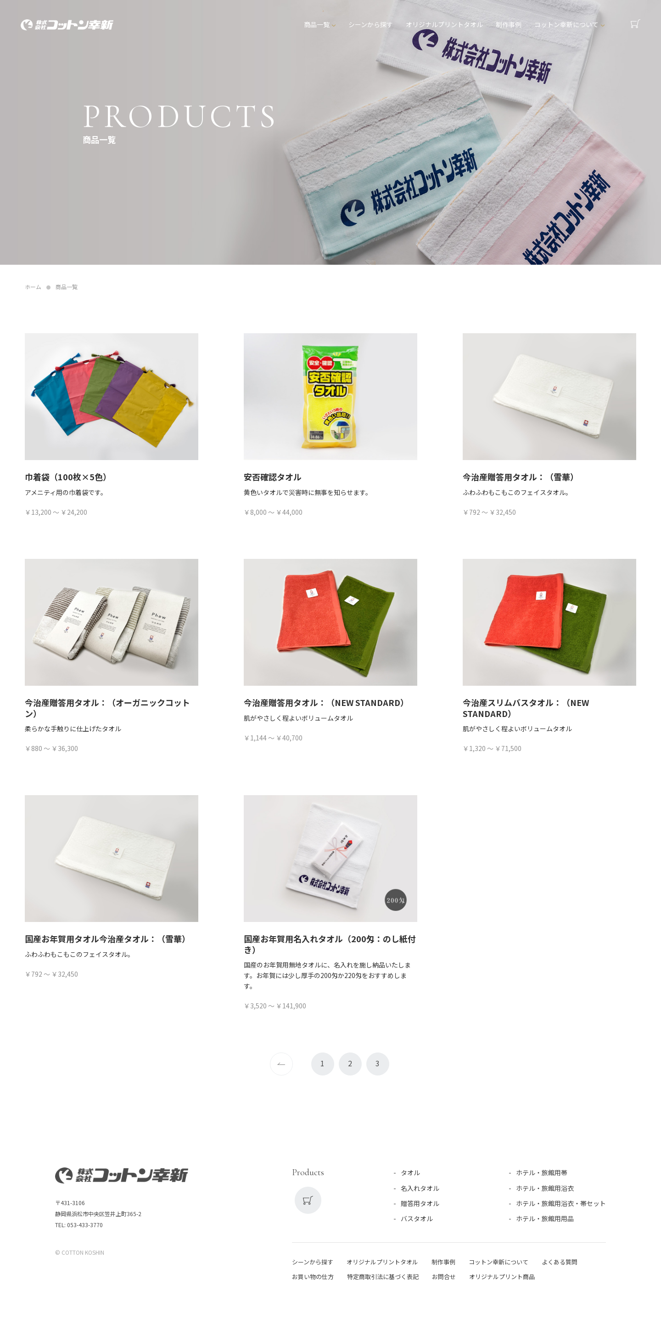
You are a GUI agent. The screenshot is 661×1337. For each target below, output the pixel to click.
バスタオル (417, 1218)
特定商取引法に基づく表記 (383, 1276)
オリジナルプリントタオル (444, 25)
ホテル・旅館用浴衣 (545, 1188)
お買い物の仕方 (313, 1276)
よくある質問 (559, 1261)
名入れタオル (420, 1188)
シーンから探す (371, 25)
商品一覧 (317, 25)
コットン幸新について (567, 25)
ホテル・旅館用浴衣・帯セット (561, 1203)
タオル (410, 1172)
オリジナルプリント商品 (502, 1276)
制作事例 (509, 25)
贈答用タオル (420, 1203)
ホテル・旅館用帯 (541, 1172)
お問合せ (444, 1276)
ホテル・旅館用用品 (545, 1218)
